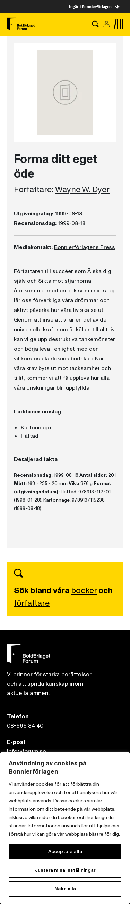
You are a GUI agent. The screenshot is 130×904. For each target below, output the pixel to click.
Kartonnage (36, 428)
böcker (84, 590)
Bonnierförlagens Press (84, 247)
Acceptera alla (65, 851)
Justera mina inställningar (65, 870)
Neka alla (65, 889)
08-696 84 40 (25, 726)
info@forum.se (26, 752)
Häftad (29, 436)
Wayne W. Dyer (82, 190)
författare (32, 603)
